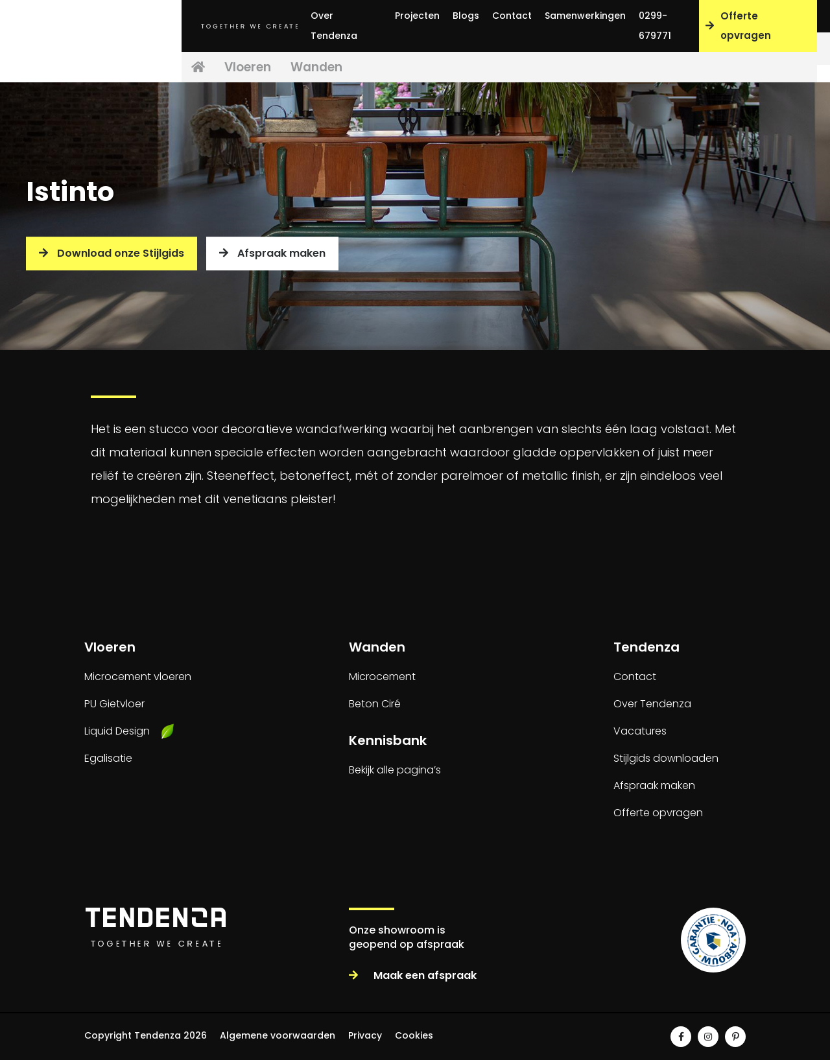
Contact (512, 15)
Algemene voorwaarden (277, 1035)
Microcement (382, 676)
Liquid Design (117, 731)
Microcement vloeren (137, 676)
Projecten (417, 15)
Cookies (414, 1035)
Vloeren (270, 68)
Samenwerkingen (585, 15)
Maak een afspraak (413, 975)
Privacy (365, 1035)
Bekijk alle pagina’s (395, 769)
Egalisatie (108, 758)
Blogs (466, 15)
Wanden (351, 68)
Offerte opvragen (738, 25)
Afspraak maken (272, 253)
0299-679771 (655, 25)
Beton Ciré (375, 703)
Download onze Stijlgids (111, 253)
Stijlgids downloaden (665, 758)
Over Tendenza (334, 25)
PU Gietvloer (114, 703)
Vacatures (640, 731)
